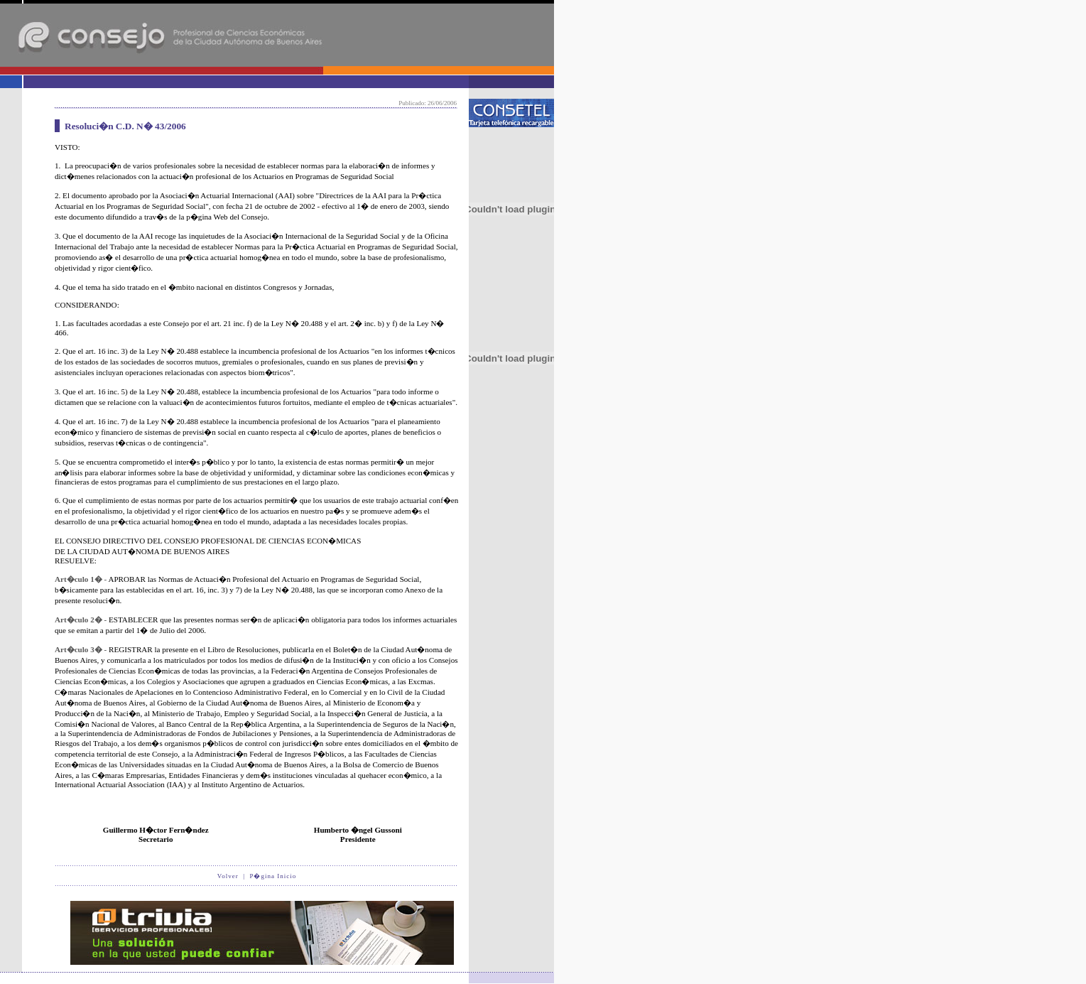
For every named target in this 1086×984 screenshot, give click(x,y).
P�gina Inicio (272, 876)
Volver (228, 876)
